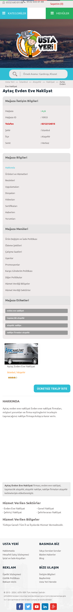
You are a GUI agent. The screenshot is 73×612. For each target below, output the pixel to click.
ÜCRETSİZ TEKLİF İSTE (52, 388)
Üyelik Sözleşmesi (12, 574)
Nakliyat (50, 82)
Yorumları (10, 218)
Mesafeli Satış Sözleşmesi (16, 554)
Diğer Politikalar (13, 277)
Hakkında (10, 167)
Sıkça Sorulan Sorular (50, 551)
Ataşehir (37, 82)
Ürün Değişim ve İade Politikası (21, 239)
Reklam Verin (9, 582)
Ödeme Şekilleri (13, 245)
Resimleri (10, 180)
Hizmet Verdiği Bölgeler (17, 283)
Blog (41, 558)
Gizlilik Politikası (11, 578)
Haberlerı (10, 212)
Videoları (10, 199)
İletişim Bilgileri (47, 574)
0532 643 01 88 (13, 2)
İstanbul (23, 82)
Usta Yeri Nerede (47, 582)
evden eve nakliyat (15, 311)
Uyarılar (9, 258)
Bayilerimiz (44, 578)
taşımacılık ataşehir (16, 318)
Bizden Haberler (47, 554)
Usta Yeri (9, 82)
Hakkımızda (9, 551)
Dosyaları (10, 193)
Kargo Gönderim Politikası (18, 271)
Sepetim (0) (56, 3)
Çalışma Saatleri (13, 251)
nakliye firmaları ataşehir (18, 332)
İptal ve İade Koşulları (14, 558)
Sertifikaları (11, 206)
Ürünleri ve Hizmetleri (16, 174)
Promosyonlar (12, 264)
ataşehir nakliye (14, 325)
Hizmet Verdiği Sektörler (18, 290)
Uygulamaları (12, 187)
